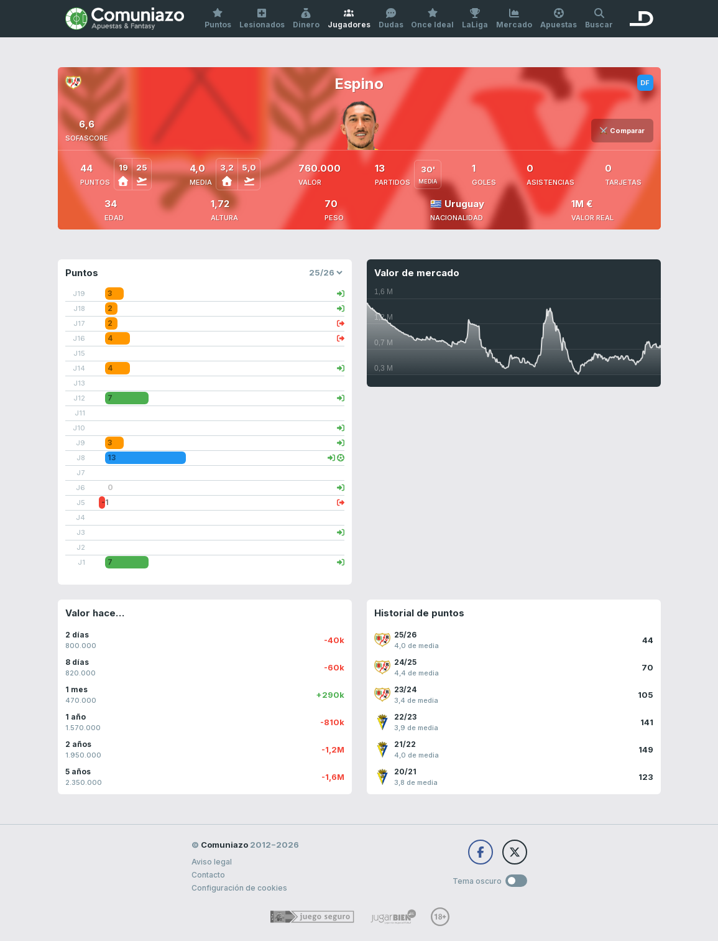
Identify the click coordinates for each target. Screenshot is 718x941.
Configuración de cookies (239, 887)
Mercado (514, 18)
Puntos (218, 18)
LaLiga (475, 18)
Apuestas (558, 18)
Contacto (208, 874)
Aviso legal (211, 861)
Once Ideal (432, 18)
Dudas (391, 18)
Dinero (306, 18)
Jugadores (349, 18)
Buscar (599, 18)
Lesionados (262, 18)
